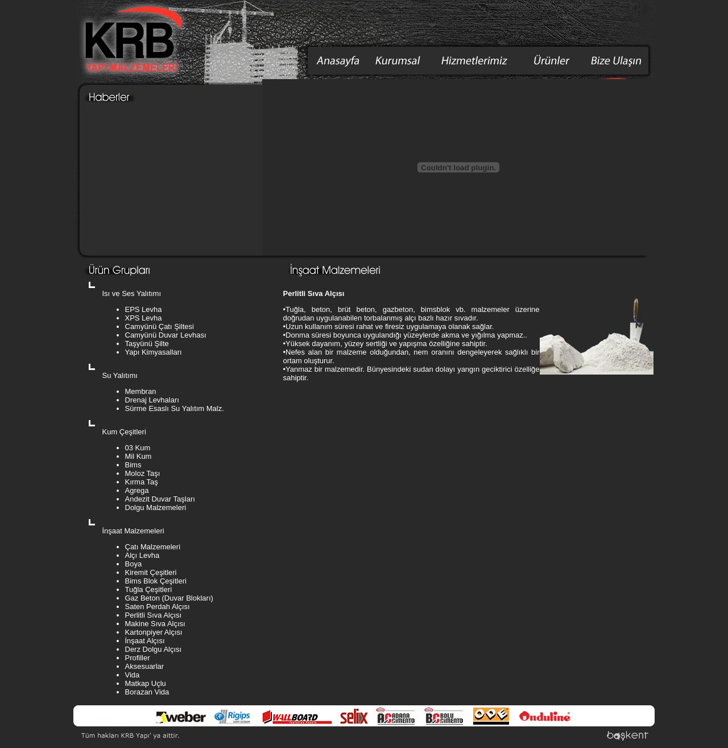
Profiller (137, 658)
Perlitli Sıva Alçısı (153, 615)
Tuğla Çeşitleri (148, 589)
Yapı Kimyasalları (153, 352)
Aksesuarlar (144, 666)
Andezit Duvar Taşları (160, 499)
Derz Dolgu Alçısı (153, 649)
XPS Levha (143, 318)
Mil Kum (138, 456)
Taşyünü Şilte (147, 343)
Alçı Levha (142, 555)
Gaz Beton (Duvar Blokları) (169, 598)
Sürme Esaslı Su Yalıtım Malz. (174, 408)
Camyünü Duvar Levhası (165, 335)
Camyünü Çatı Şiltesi (159, 326)
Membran (140, 391)
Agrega (137, 490)
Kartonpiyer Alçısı (154, 632)
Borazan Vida (147, 692)
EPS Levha (143, 309)
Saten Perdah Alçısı (157, 606)
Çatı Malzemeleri (153, 546)
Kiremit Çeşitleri (151, 572)
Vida (132, 675)
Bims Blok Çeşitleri (156, 581)
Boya (133, 564)
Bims (133, 465)
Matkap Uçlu (145, 683)
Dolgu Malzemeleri (156, 507)
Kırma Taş (141, 482)
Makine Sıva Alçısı (155, 623)
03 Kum (138, 447)
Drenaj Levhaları (152, 400)
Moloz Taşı (142, 473)
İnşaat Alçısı (145, 640)
